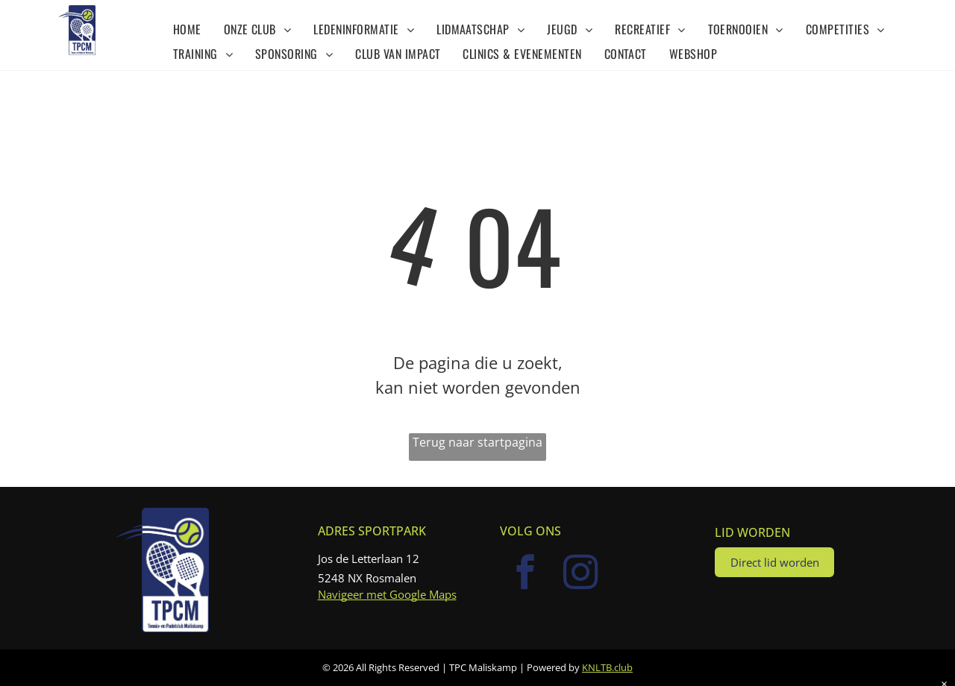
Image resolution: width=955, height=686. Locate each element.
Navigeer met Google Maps (387, 594)
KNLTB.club (607, 667)
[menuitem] (187, 28)
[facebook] (526, 574)
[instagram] (581, 574)
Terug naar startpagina (477, 442)
